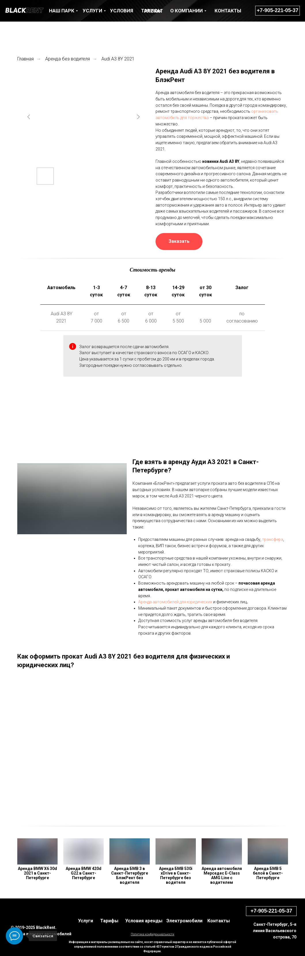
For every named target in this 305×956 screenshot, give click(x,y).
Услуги (85, 920)
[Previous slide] (29, 117)
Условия (121, 11)
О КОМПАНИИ (186, 11)
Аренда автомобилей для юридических (175, 602)
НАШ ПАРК (61, 11)
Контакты (218, 920)
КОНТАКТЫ (228, 11)
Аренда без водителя (67, 59)
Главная (25, 59)
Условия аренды (143, 920)
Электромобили (184, 920)
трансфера (272, 539)
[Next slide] (138, 117)
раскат (153, 11)
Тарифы (109, 920)
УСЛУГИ (92, 11)
